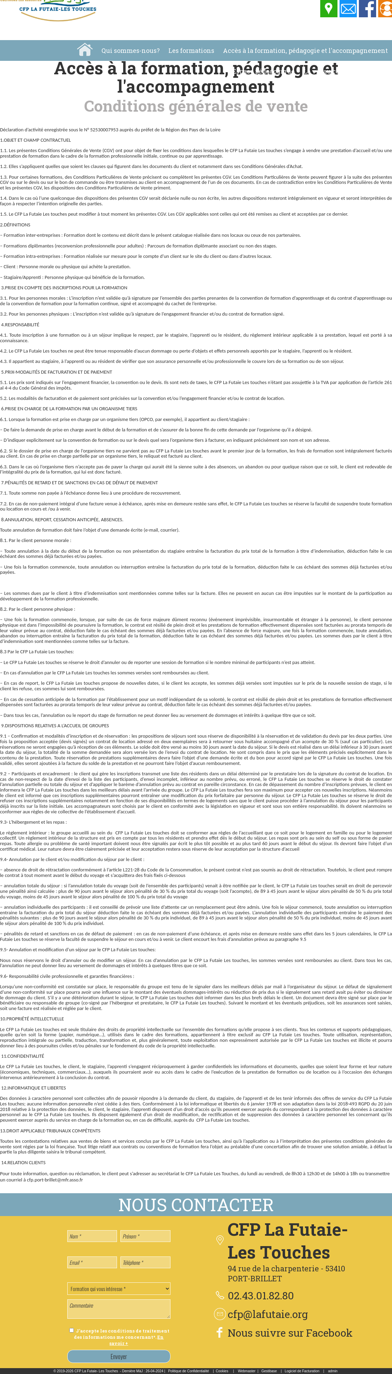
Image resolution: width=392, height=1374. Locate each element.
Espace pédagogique (263, 71)
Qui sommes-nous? (130, 50)
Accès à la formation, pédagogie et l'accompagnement (305, 50)
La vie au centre (327, 71)
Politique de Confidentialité (188, 1371)
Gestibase (269, 1371)
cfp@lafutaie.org (268, 1314)
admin (332, 1371)
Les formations (191, 50)
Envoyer (118, 1356)
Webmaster (246, 1371)
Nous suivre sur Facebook (290, 1332)
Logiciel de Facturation (302, 1371)
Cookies (222, 1371)
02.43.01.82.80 (261, 1295)
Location (374, 71)
